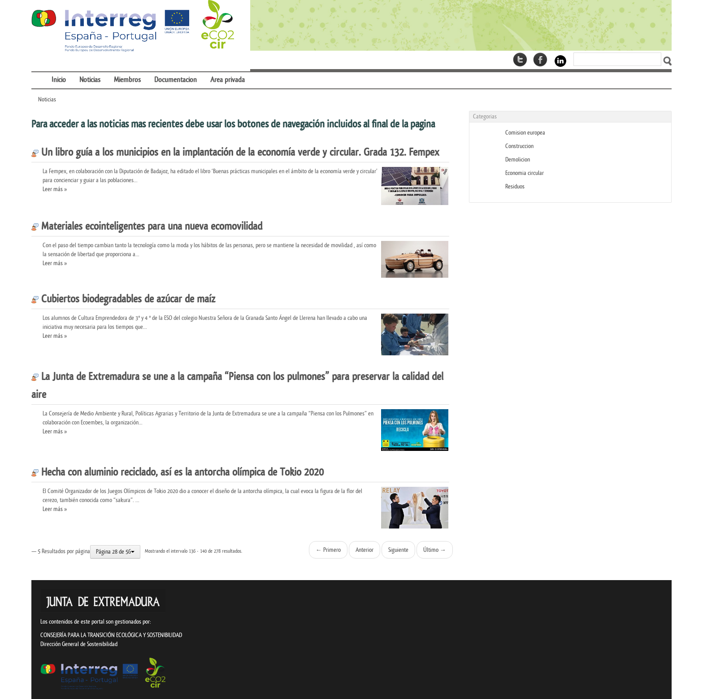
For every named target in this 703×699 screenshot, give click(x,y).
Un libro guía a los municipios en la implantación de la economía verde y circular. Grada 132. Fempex (235, 152)
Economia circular (524, 173)
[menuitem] (38, 74)
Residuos (515, 186)
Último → (434, 550)
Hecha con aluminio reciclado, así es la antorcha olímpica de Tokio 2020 (177, 472)
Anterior (364, 550)
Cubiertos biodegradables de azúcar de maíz (123, 299)
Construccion (519, 146)
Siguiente (398, 550)
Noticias (47, 99)
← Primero (328, 550)
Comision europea (525, 132)
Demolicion (517, 159)
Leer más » (55, 189)
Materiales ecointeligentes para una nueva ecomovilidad (146, 227)
